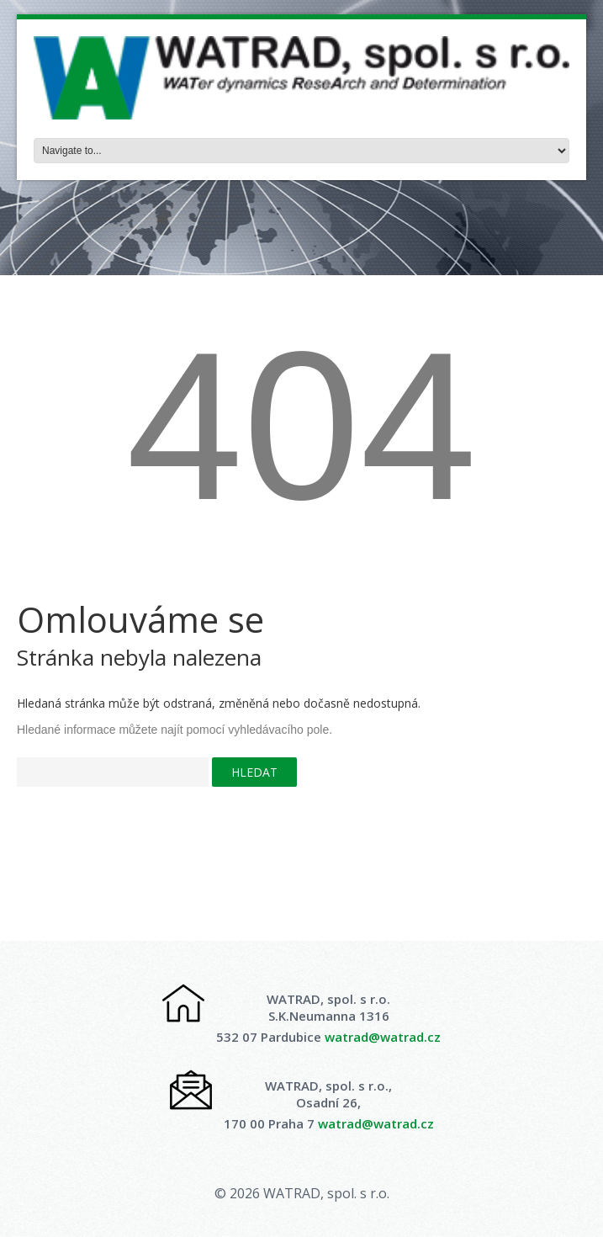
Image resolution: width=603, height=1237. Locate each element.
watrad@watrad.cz (383, 1036)
